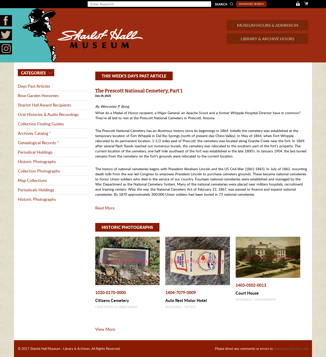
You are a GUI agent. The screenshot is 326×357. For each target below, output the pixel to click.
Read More (105, 208)
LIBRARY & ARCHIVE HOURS (267, 38)
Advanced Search (251, 4)
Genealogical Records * (38, 143)
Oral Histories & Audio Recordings (48, 114)
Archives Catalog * (34, 133)
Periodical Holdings (35, 152)
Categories (33, 73)
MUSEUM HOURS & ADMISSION (267, 25)
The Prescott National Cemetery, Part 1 (139, 91)
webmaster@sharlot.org (291, 348)
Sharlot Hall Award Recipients (44, 105)
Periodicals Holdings (36, 190)
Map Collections (32, 180)
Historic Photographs (37, 161)
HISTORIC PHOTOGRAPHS (127, 227)
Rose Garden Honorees (38, 95)
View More (105, 329)
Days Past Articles (34, 86)
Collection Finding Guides (41, 124)
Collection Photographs (39, 171)
